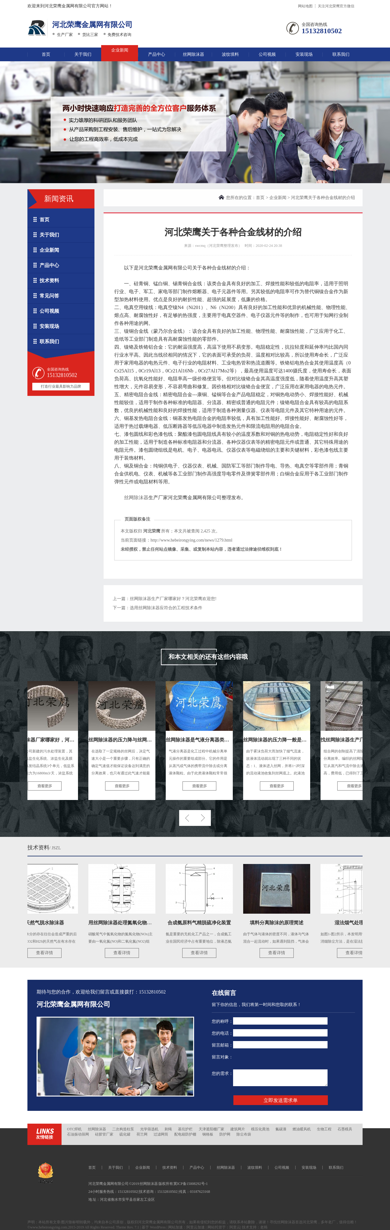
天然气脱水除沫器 (46, 922)
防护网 (224, 1134)
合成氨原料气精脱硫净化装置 (200, 922)
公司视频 (267, 54)
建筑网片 (237, 1129)
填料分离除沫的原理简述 (278, 922)
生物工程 (324, 1129)
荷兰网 (141, 1134)
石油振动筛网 (78, 1134)
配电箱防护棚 (185, 1134)
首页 (46, 54)
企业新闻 (119, 50)
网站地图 (305, 6)
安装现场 (304, 54)
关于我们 (82, 54)
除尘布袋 (243, 1134)
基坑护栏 (185, 1129)
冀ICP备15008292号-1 (190, 1184)
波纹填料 (230, 54)
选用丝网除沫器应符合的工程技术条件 (166, 608)
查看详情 (46, 953)
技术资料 (49, 280)
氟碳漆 (280, 1129)
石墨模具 (345, 1129)
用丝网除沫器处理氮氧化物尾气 (124, 922)
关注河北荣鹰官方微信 (336, 6)
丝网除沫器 (193, 54)
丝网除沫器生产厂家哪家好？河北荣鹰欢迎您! (173, 598)
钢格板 (207, 1134)
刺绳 (168, 1129)
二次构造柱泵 (123, 1129)
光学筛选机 (149, 1129)
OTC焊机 (74, 1129)
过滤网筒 (161, 1134)
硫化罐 (124, 1134)
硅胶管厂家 (104, 1134)
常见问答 (49, 295)
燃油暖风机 (301, 1129)
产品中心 (156, 54)
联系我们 (340, 54)
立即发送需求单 (281, 1100)
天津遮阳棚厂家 (211, 1129)
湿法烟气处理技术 (355, 922)
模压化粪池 (260, 1129)
